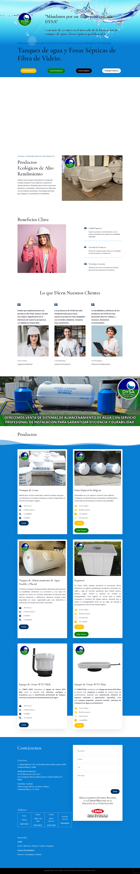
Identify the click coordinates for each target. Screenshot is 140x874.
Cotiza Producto (28, 71)
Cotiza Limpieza (83, 71)
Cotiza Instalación (56, 71)
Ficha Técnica (81, 530)
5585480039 (64, 823)
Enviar (115, 791)
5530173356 (51, 825)
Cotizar (23, 523)
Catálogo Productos (112, 71)
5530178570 (24, 824)
